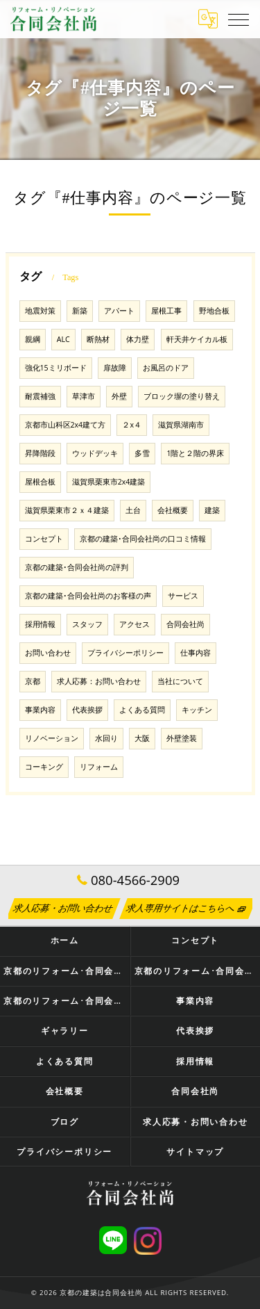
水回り (106, 738)
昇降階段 (40, 453)
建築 (212, 510)
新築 (79, 311)
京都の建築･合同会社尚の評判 (76, 567)
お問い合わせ (48, 653)
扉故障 (114, 368)
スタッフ (87, 624)
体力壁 (137, 339)
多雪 (142, 453)
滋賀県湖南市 (181, 425)
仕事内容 (195, 653)
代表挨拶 (87, 710)
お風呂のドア (166, 368)
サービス (183, 596)
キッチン (197, 710)
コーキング (44, 767)
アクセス (134, 624)
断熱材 (98, 339)
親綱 (32, 339)
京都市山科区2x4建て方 (65, 425)
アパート (119, 311)
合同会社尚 (185, 624)
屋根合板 (40, 482)
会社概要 (172, 510)
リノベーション (51, 738)
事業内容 (40, 710)
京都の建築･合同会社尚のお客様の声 (88, 596)
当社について (180, 681)
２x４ (131, 425)
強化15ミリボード (56, 368)
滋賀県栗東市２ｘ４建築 (67, 510)
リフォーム (99, 767)
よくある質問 (142, 710)
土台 (133, 510)
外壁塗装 (181, 738)
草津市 (83, 396)
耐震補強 (40, 396)
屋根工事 (166, 311)
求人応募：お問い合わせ (99, 681)
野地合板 (214, 311)
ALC (63, 339)
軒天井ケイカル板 (196, 339)
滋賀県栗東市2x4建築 (109, 482)
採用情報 (40, 624)
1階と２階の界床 (195, 453)
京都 (32, 681)
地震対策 (40, 311)
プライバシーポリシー (125, 653)
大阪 (142, 738)
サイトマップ (195, 1151)
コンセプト (44, 539)
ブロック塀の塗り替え (182, 396)
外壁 (119, 396)
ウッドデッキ (95, 453)
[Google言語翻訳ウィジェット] (208, 18)
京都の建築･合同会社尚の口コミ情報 (143, 539)
